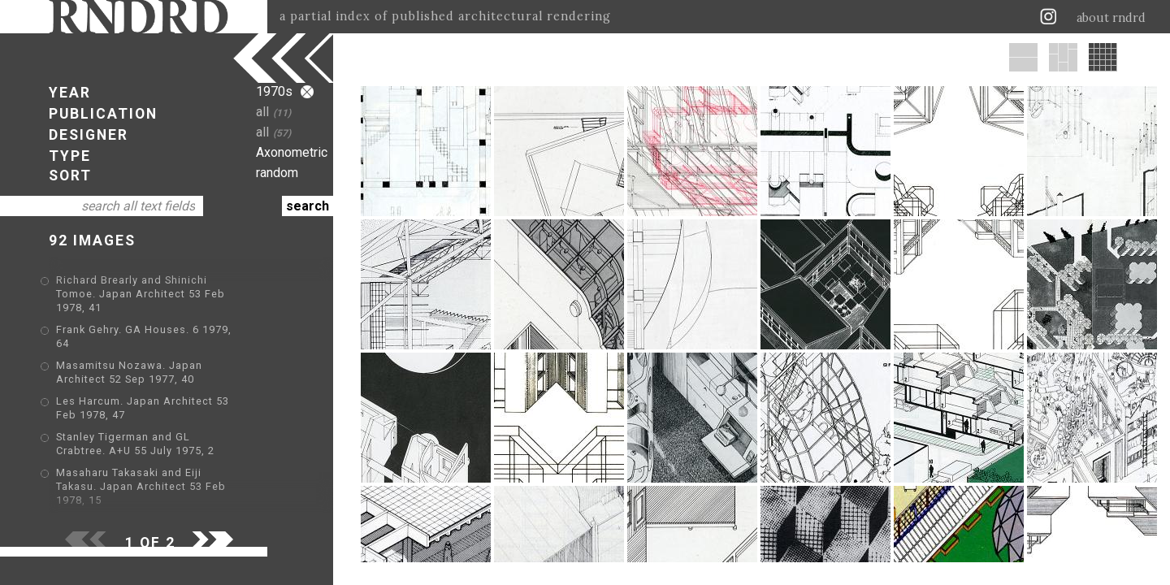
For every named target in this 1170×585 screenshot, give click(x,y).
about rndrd (1111, 18)
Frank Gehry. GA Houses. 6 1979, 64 (152, 317)
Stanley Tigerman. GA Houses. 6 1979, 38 (167, 507)
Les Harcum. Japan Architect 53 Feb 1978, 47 (178, 376)
